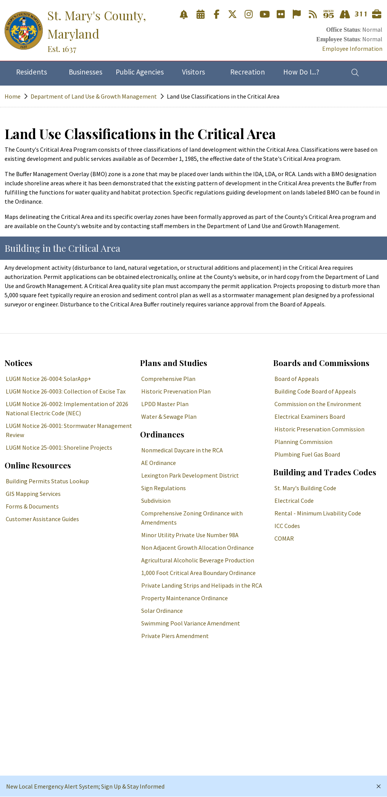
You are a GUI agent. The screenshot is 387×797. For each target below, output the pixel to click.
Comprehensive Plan (168, 378)
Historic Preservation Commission (319, 429)
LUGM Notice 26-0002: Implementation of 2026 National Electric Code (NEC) (67, 408)
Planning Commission (303, 441)
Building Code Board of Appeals (315, 391)
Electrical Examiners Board (309, 416)
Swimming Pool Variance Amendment (190, 623)
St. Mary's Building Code (305, 488)
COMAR (284, 538)
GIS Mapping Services (33, 493)
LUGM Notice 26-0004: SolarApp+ (48, 378)
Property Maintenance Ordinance (184, 598)
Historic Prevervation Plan (176, 391)
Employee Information (352, 48)
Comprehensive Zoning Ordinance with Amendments (192, 517)
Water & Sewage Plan (169, 416)
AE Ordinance (158, 463)
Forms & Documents (32, 506)
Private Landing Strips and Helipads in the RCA (201, 585)
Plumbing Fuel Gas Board (307, 454)
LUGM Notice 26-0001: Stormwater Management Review (69, 430)
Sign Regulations (163, 488)
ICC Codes (287, 526)
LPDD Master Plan (165, 404)
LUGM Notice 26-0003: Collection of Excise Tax (66, 391)
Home (13, 96)
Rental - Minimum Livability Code (317, 513)
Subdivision (156, 500)
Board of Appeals (296, 378)
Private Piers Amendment (175, 636)
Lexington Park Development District (190, 475)
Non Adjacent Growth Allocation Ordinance (197, 547)
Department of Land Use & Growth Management (94, 96)
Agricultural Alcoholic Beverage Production (197, 560)
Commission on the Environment (317, 404)
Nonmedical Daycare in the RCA (182, 450)
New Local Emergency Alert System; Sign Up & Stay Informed (85, 786)
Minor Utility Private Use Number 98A (190, 535)
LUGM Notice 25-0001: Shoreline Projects (59, 447)
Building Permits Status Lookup (47, 481)
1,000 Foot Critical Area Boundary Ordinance (198, 573)
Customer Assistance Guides (42, 519)
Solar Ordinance (162, 610)
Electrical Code (294, 500)
